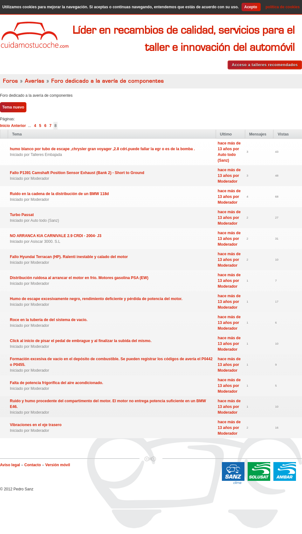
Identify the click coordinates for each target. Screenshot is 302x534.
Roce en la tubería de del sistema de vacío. (48, 320)
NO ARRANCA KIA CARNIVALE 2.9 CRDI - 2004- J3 (55, 236)
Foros (10, 81)
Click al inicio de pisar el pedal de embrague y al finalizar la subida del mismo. (80, 341)
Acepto (250, 7)
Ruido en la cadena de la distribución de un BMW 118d (59, 194)
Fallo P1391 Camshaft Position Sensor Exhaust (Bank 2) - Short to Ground (77, 173)
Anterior (18, 125)
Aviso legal (10, 465)
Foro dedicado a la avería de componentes (107, 81)
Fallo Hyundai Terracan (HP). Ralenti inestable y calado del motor (69, 257)
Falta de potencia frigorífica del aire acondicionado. (56, 383)
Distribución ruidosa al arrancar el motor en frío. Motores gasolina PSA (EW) (79, 278)
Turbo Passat (22, 215)
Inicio (5, 125)
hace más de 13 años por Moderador (229, 176)
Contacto (32, 465)
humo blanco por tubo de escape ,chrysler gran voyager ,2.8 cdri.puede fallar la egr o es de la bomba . (102, 149)
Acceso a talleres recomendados (265, 65)
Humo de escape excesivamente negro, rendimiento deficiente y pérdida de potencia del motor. (96, 299)
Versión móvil (57, 465)
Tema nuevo (13, 107)
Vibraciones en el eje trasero (36, 425)
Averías (35, 81)
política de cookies (282, 7)
